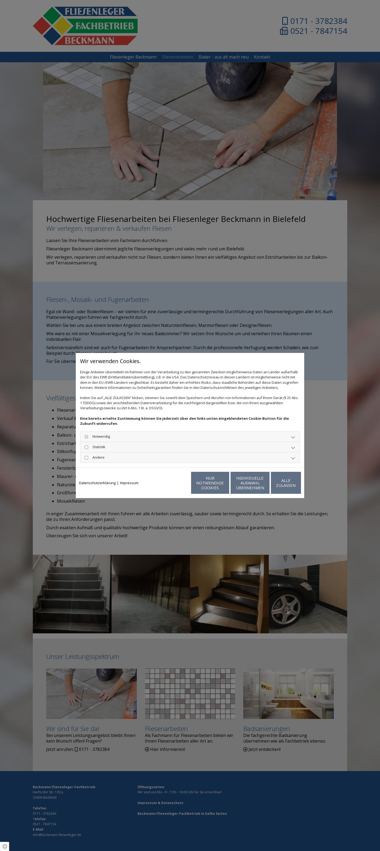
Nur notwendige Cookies (174, 483)
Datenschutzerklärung (97, 482)
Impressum (129, 482)
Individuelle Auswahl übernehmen (225, 482)
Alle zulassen (276, 482)
